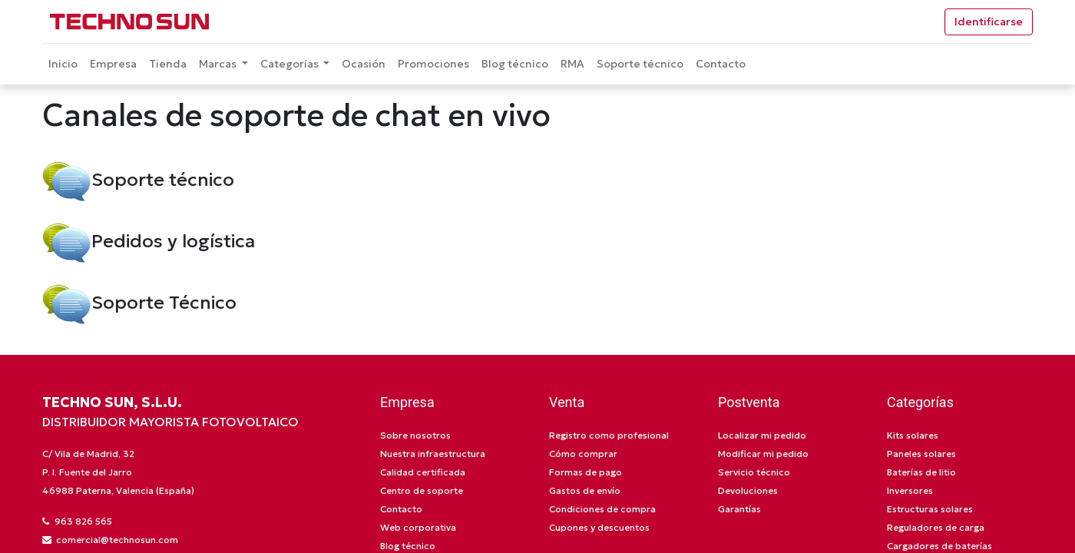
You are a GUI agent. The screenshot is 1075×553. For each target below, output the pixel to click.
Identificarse (988, 21)
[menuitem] (63, 64)
